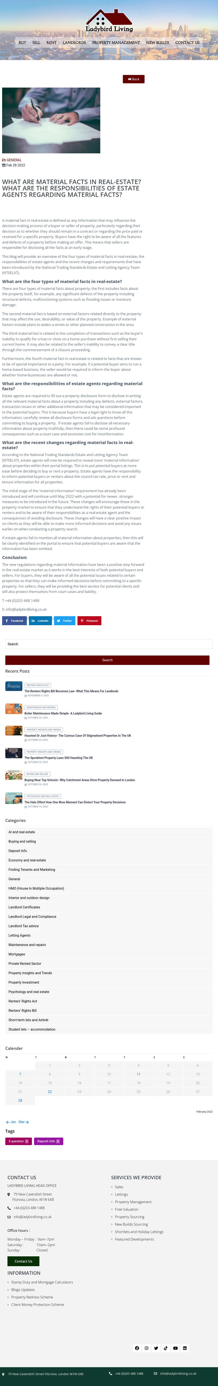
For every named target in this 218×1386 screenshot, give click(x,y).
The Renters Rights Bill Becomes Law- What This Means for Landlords (71, 691)
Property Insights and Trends (44, 730)
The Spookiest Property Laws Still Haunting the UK (58, 758)
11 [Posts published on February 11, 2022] (139, 1074)
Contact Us (187, 42)
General (14, 879)
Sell (36, 42)
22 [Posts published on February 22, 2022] (50, 1092)
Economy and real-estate (27, 860)
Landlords (74, 42)
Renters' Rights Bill (23, 1011)
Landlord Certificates (24, 907)
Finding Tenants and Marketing (32, 870)
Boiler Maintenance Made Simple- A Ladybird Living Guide (63, 713)
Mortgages (17, 954)
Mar (24, 1122)
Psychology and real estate (43, 796)
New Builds (157, 42)
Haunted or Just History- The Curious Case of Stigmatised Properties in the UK (77, 735)
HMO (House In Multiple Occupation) (36, 888)
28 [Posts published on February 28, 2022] (20, 1101)
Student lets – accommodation (32, 1029)
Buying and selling (37, 774)
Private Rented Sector (25, 964)
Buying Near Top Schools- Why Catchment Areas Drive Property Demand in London (79, 780)
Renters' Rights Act (38, 685)
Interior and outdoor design (29, 898)
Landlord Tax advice (24, 926)
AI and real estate (22, 832)
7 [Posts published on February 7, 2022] (20, 1074)
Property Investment (24, 982)
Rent (51, 42)
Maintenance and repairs (41, 707)
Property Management (116, 42)
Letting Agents (19, 935)
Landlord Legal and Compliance (32, 917)
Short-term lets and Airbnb (28, 1020)
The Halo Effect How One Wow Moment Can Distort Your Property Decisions (75, 802)
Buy (22, 42)
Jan (10, 1122)
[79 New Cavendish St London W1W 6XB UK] (161, 1302)
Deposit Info (18, 851)
